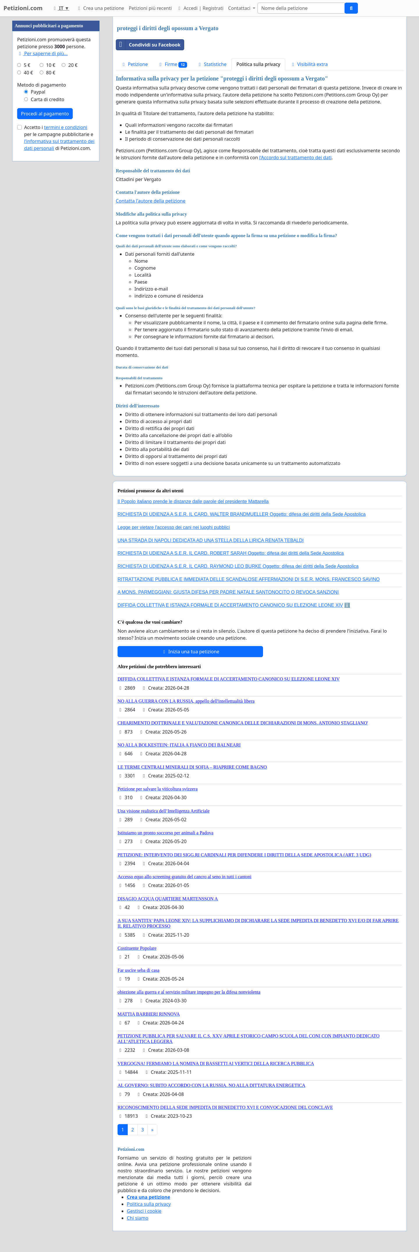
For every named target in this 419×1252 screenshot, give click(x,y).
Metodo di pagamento (41, 85)
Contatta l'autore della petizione (150, 201)
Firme (172, 64)
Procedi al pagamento (45, 113)
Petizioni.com (22, 8)
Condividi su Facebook (148, 45)
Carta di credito (47, 99)
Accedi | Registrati (199, 8)
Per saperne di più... (42, 53)
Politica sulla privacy (258, 64)
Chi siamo (137, 1218)
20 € (73, 65)
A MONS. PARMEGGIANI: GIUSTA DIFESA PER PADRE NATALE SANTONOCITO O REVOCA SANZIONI (228, 592)
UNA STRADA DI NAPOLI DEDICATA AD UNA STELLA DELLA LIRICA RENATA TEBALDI (211, 540)
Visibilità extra (309, 64)
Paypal (38, 92)
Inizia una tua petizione (190, 651)
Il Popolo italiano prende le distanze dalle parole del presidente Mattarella (193, 501)
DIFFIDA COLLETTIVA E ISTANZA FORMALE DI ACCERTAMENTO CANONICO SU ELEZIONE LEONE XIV (230, 605)
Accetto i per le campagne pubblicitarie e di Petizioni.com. (59, 137)
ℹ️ (347, 605)
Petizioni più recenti (150, 8)
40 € (28, 72)
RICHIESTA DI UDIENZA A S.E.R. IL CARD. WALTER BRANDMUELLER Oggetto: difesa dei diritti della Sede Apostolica (242, 514)
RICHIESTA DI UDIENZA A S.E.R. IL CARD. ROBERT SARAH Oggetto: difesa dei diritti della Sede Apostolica (231, 553)
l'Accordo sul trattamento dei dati (295, 157)
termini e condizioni (65, 127)
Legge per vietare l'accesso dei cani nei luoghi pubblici (174, 527)
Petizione (134, 64)
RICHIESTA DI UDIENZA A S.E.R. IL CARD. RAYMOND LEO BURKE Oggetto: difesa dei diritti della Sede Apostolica (238, 566)
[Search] (301, 8)
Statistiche (212, 64)
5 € (27, 65)
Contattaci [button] (240, 8)
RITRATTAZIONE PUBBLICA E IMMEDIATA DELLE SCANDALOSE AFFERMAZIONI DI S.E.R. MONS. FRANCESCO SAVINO (249, 579)
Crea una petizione (100, 8)
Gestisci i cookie (144, 1211)
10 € (50, 65)
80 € (50, 72)
